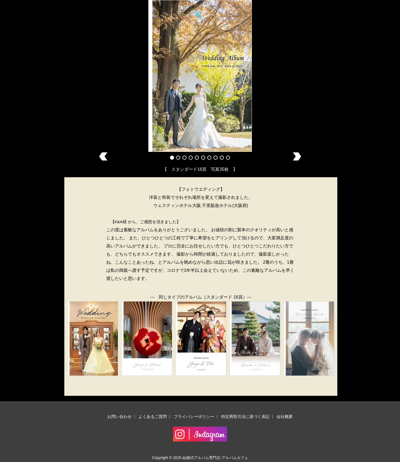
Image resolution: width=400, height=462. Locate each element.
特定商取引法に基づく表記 (245, 416)
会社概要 (284, 416)
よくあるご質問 (152, 416)
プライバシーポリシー (194, 416)
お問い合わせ (119, 416)
